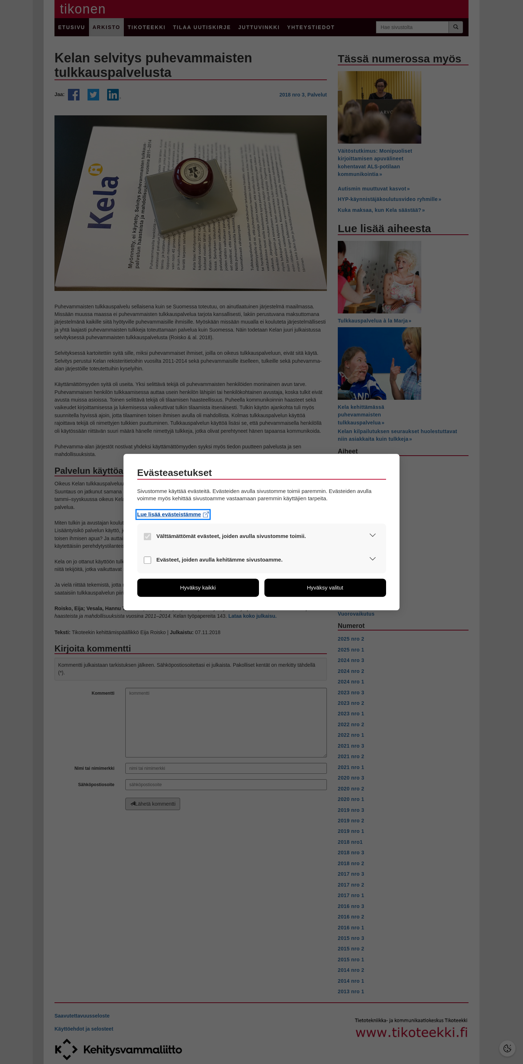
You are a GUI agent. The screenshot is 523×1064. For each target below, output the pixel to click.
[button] (372, 537)
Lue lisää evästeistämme (173, 514)
